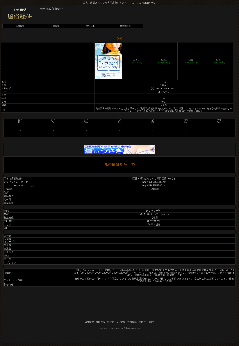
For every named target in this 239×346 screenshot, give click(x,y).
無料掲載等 (125, 26)
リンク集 (90, 26)
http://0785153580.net (154, 182)
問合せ (110, 322)
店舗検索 (20, 26)
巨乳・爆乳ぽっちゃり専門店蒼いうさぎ (154, 178)
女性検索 (55, 26)
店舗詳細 (154, 189)
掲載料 (151, 322)
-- (154, 196)
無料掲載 (132, 322)
